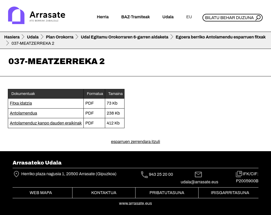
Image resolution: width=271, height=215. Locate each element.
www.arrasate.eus (135, 203)
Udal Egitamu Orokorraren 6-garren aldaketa (124, 37)
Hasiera (12, 37)
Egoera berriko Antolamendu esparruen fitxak (221, 37)
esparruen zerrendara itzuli (135, 141)
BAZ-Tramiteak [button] (135, 17)
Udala (33, 37)
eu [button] (189, 17)
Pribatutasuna (167, 192)
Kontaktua (103, 192)
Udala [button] (168, 17)
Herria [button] (103, 17)
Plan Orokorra (60, 37)
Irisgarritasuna (230, 192)
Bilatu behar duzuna (229, 17)
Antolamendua (23, 113)
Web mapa (41, 192)
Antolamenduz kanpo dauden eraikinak (46, 123)
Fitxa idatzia (21, 103)
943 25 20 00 (161, 174)
